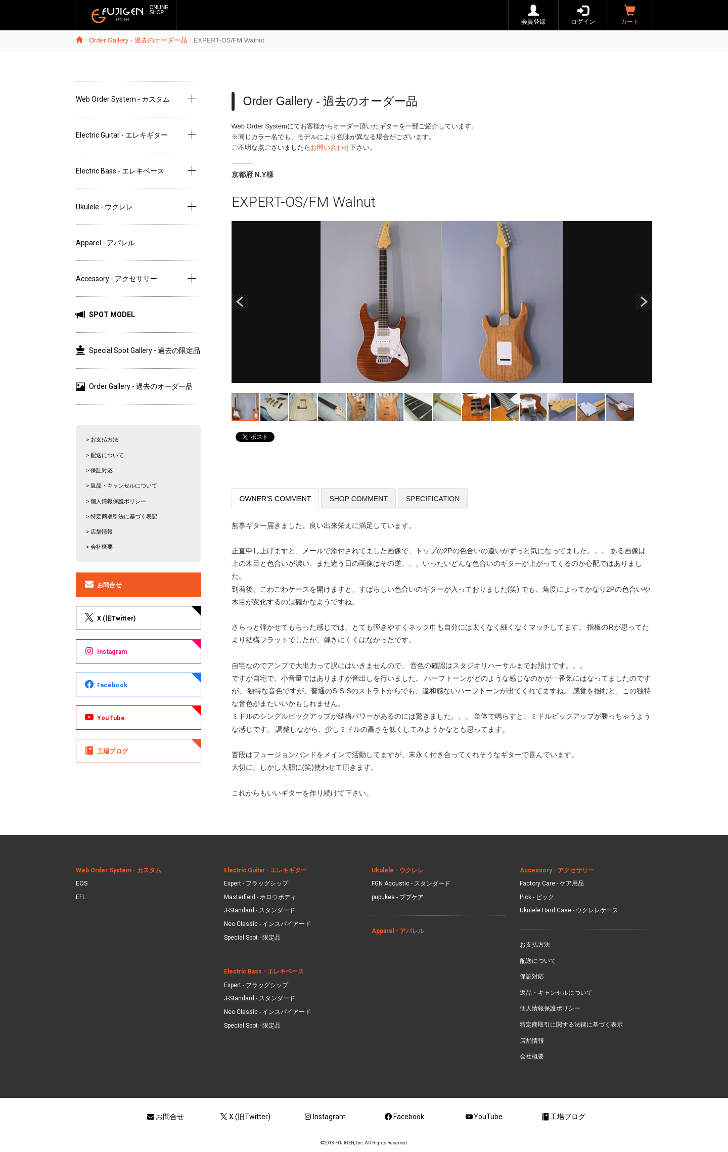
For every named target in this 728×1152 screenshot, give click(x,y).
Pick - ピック (537, 897)
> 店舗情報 (99, 531)
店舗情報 (532, 1040)
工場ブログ (105, 750)
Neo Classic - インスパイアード (267, 923)
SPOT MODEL (105, 314)
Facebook (105, 684)
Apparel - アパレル (105, 243)
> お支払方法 (102, 439)
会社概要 (532, 1056)
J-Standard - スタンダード (259, 910)
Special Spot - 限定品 (252, 937)
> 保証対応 (99, 470)
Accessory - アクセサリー (116, 279)
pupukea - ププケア (398, 897)
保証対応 (532, 976)
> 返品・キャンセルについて (121, 485)
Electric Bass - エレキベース (120, 171)
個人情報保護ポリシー (550, 1008)
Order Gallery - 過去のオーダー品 (138, 40)
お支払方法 (535, 944)
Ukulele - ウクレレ (104, 207)
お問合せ (102, 584)
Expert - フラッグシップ (256, 883)
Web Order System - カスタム (123, 99)
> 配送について (105, 455)
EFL (80, 897)
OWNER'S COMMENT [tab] (275, 499)
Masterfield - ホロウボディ (260, 897)
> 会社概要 (99, 547)
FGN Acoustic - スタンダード (411, 883)
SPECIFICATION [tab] (433, 499)
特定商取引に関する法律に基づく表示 (571, 1024)
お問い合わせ (330, 147)
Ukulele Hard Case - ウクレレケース (569, 910)
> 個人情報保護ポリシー (116, 501)
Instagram (105, 651)
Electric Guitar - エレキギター (122, 135)
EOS (81, 883)
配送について (538, 960)
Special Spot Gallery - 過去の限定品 (138, 350)
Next (643, 302)
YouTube (104, 717)
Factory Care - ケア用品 (552, 883)
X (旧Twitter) (109, 617)
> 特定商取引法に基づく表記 (121, 516)
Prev (240, 302)
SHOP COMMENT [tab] (358, 499)
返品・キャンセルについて (556, 992)
